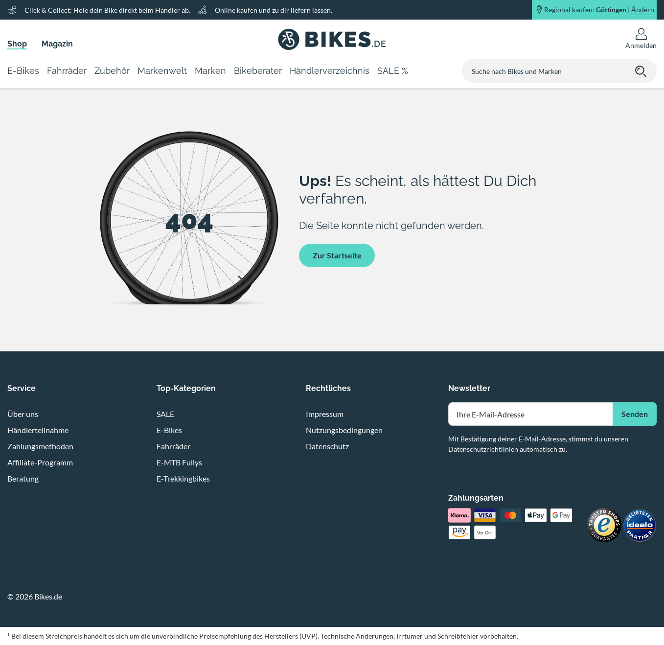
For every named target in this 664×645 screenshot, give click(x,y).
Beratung (23, 478)
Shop (17, 43)
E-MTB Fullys (179, 462)
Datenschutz (327, 446)
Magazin (57, 43)
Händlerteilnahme (38, 430)
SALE (165, 413)
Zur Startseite (337, 255)
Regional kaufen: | (599, 9)
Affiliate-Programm (40, 462)
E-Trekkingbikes (183, 478)
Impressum (324, 413)
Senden (634, 413)
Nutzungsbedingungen (344, 430)
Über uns (22, 413)
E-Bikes (169, 430)
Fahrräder (173, 446)
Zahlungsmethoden (40, 446)
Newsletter (469, 388)
